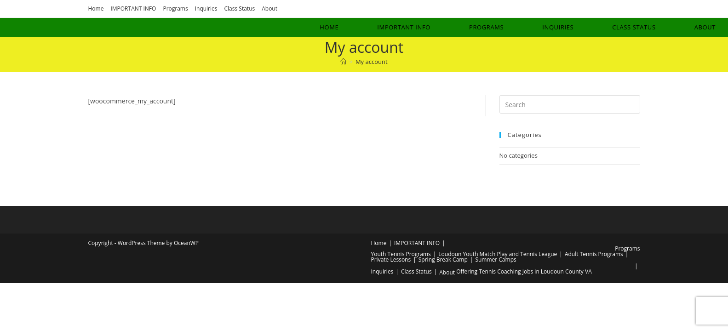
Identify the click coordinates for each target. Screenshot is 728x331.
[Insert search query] (569, 104)
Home (96, 8)
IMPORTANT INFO (133, 8)
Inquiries (206, 8)
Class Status (239, 8)
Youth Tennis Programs (401, 254)
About (269, 8)
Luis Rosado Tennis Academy (76, 27)
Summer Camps (495, 259)
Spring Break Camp (443, 259)
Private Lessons (391, 259)
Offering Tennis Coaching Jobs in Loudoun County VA (524, 271)
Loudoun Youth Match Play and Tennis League (497, 254)
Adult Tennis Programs (594, 254)
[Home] (343, 61)
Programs (175, 8)
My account (371, 61)
